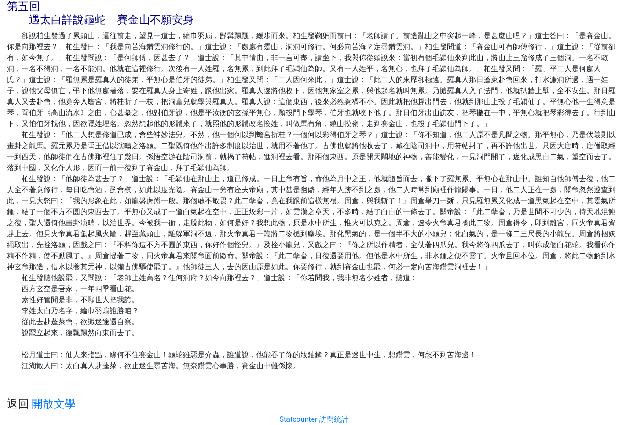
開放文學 (54, 403)
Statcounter (299, 419)
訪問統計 (333, 419)
